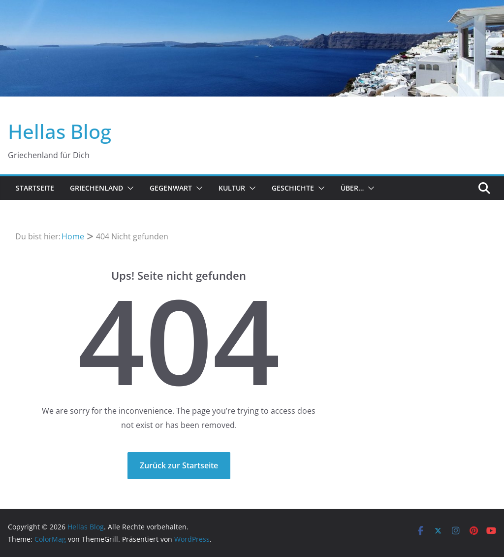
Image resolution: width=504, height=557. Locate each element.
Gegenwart (171, 188)
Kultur (232, 188)
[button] (128, 188)
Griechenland (96, 188)
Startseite (35, 188)
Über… (352, 188)
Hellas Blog (59, 131)
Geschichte (293, 188)
